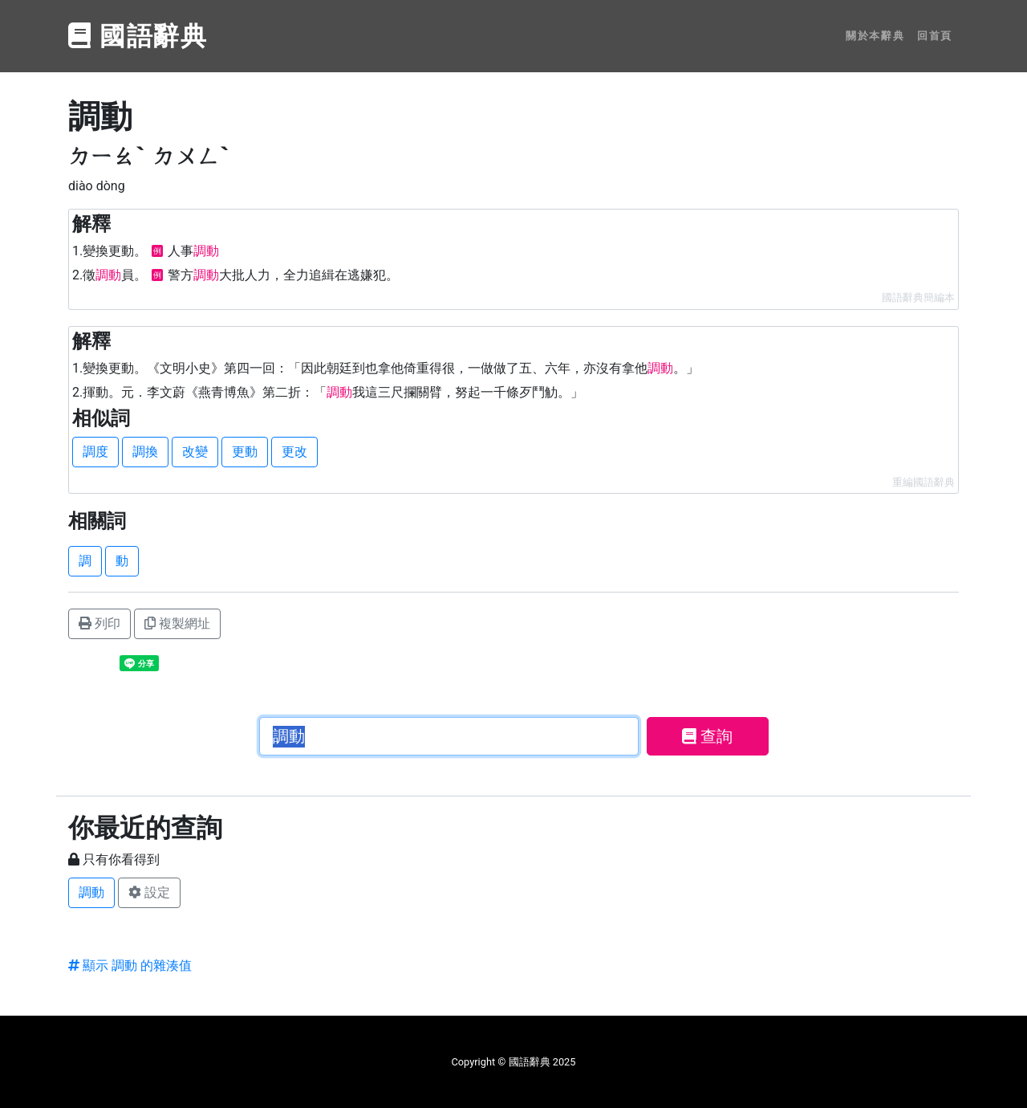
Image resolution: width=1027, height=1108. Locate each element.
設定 (149, 892)
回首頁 (934, 36)
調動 (91, 892)
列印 (99, 623)
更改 (294, 451)
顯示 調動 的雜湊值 (130, 965)
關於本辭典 (875, 36)
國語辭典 (138, 36)
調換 (145, 451)
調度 (95, 451)
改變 (195, 451)
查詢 (707, 736)
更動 (245, 451)
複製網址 (177, 623)
